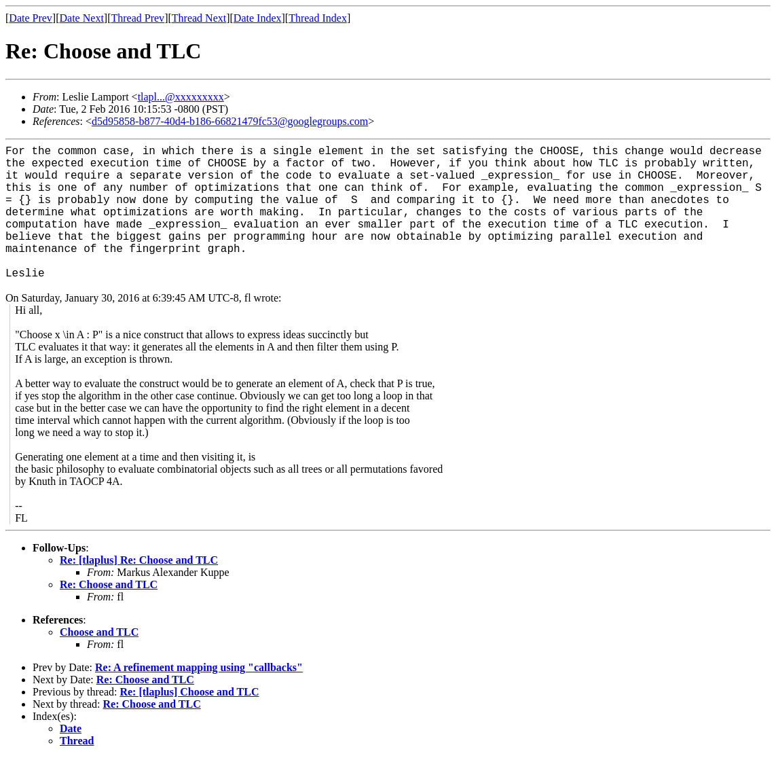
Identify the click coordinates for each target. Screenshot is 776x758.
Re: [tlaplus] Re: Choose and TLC (139, 560)
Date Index (258, 18)
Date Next (82, 18)
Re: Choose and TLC (109, 584)
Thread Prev (137, 18)
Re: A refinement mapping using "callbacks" (199, 667)
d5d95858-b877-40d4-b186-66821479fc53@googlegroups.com (230, 121)
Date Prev (30, 18)
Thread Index (318, 18)
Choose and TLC (99, 632)
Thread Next (199, 18)
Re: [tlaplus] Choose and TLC (189, 692)
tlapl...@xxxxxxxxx (181, 97)
